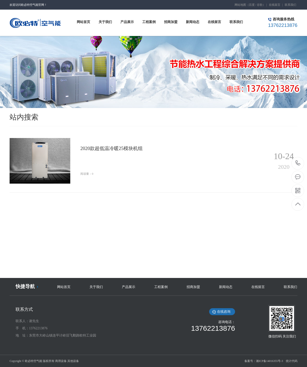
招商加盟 (193, 287)
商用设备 (61, 361)
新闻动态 (225, 287)
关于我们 (96, 287)
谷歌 (260, 4)
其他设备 (73, 361)
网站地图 (240, 4)
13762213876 (298, 163)
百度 (252, 4)
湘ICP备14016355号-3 (269, 361)
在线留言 (274, 4)
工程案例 (161, 287)
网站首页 (64, 287)
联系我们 (290, 4)
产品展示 (128, 287)
